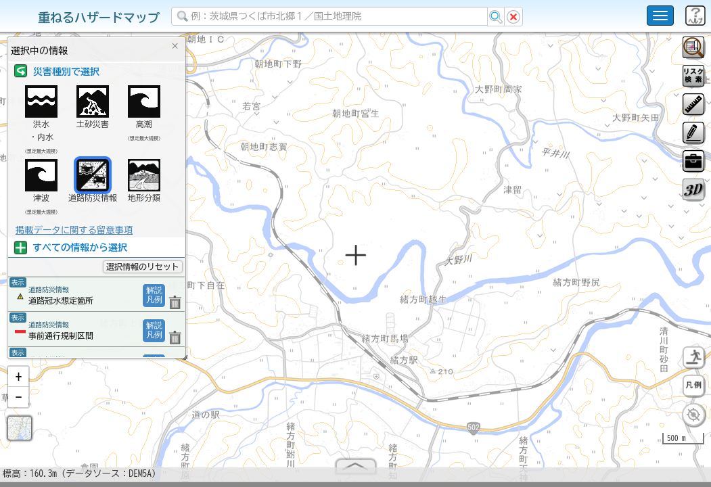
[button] (18, 382)
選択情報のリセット (142, 266)
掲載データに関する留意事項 (74, 230)
